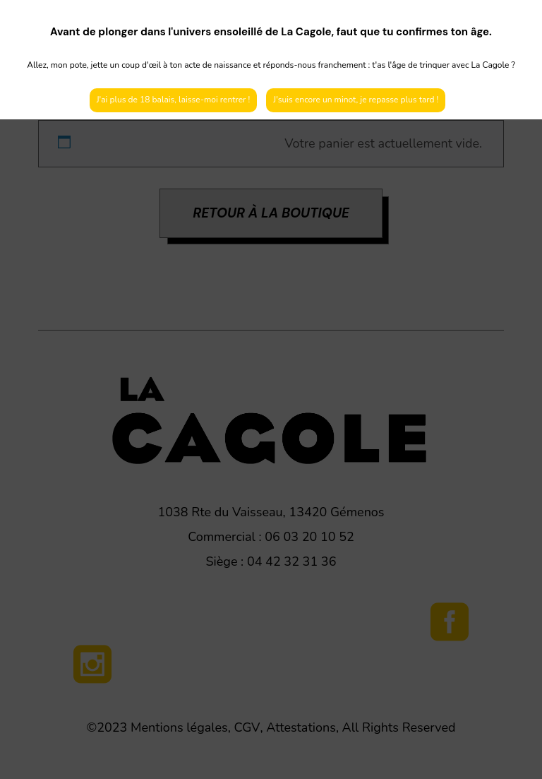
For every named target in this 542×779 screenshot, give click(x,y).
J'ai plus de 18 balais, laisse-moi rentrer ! (174, 99)
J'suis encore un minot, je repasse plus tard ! (355, 99)
